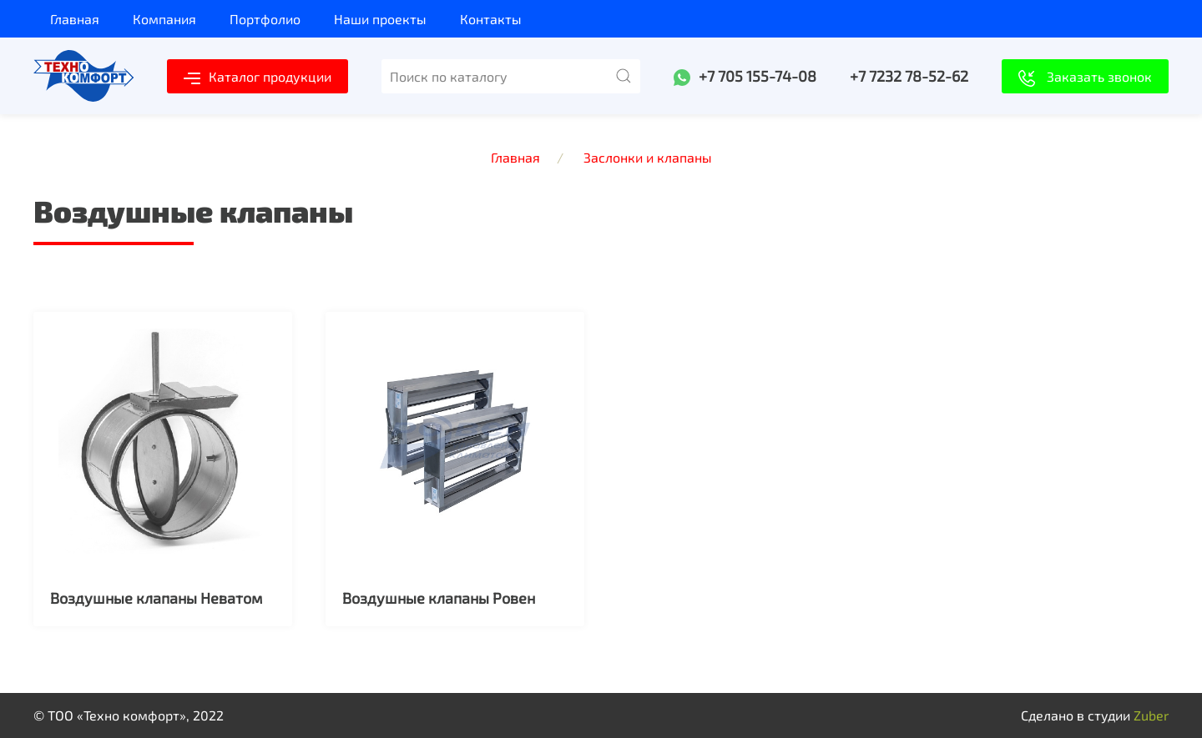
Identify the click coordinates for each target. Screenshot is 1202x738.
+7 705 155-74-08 (757, 76)
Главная (74, 19)
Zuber (1151, 715)
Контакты (491, 19)
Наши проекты (380, 19)
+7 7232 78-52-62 (909, 76)
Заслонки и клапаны (647, 157)
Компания (164, 19)
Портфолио (265, 19)
